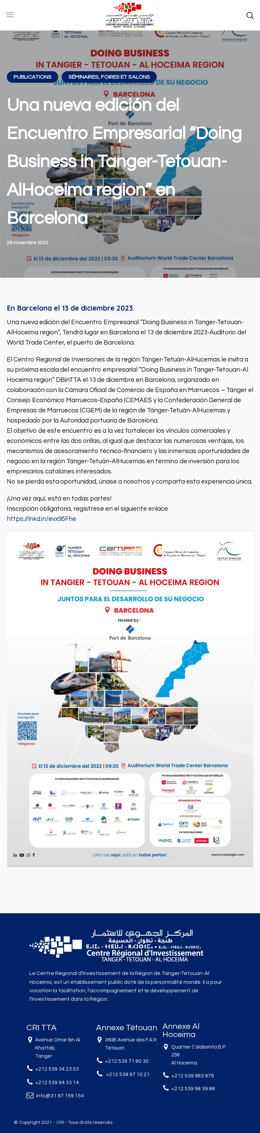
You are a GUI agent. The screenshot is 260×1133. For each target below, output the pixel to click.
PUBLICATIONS (32, 77)
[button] (249, 15)
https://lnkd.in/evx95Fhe (41, 518)
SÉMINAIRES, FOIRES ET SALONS (109, 77)
